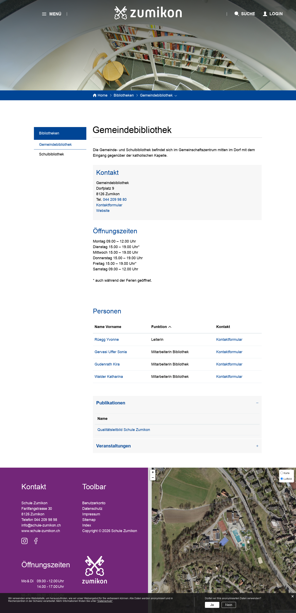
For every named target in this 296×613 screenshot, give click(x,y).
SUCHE (248, 14)
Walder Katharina (109, 377)
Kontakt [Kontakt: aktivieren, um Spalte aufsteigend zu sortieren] (223, 327)
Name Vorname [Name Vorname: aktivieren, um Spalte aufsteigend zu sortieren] (108, 327)
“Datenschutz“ (105, 601)
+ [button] (153, 472)
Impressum (91, 514)
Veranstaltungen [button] (113, 445)
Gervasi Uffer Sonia (111, 352)
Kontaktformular (109, 205)
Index (86, 525)
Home (103, 95)
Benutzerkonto (93, 503)
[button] (124, 95)
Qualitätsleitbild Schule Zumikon (123, 430)
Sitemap (88, 520)
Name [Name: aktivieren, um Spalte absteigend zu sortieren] (102, 419)
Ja (212, 605)
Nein (228, 605)
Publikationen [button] (110, 402)
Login (276, 14)
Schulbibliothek (51, 154)
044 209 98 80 (115, 199)
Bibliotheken (49, 133)
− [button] (153, 477)
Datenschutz (92, 509)
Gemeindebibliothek (62, 144)
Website (105, 211)
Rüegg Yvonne (107, 339)
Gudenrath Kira (107, 364)
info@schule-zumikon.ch (41, 525)
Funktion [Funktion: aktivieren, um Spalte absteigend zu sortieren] (159, 327)
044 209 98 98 (45, 520)
